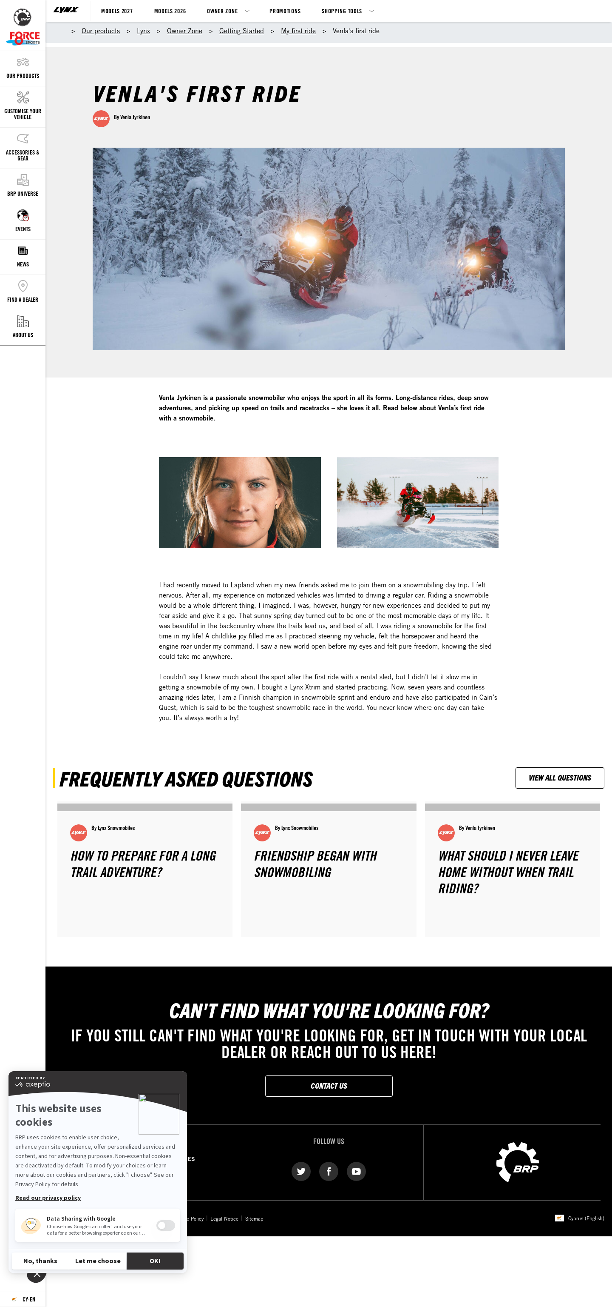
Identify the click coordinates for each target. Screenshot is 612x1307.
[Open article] (144, 868)
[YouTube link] (356, 1171)
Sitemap (254, 1218)
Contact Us (329, 1085)
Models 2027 (117, 10)
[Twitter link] (301, 1171)
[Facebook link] (328, 1171)
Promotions (284, 10)
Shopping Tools (342, 10)
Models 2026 (170, 10)
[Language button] (22, 1299)
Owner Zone (222, 10)
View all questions (560, 777)
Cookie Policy (189, 1218)
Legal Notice (224, 1218)
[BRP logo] (517, 1161)
